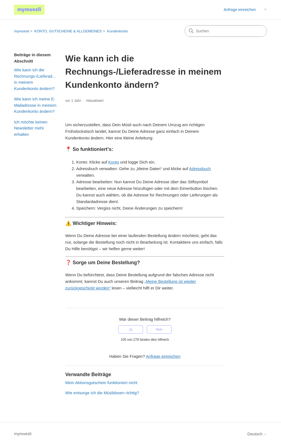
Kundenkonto (117, 31)
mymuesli (21, 31)
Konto (113, 162)
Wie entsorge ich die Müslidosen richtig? (102, 392)
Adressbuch (200, 168)
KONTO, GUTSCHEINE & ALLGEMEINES (68, 31)
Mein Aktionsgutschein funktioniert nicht (101, 382)
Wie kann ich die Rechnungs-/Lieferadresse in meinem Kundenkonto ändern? (35, 79)
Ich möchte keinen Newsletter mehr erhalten (30, 128)
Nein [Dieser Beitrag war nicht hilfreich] (159, 329)
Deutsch (257, 434)
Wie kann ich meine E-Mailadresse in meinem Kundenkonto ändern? (35, 105)
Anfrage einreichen (240, 9)
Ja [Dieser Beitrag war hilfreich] (130, 329)
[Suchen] (226, 31)
